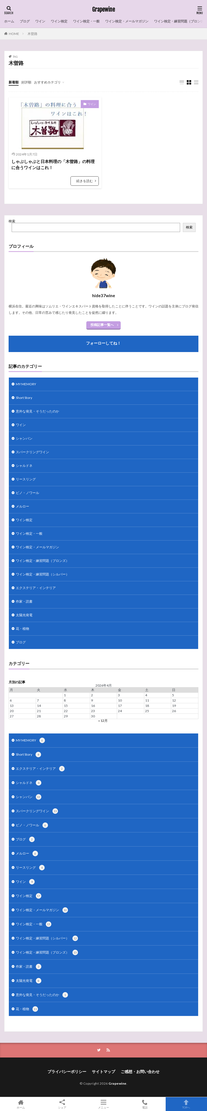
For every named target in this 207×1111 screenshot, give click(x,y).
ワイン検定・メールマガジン (126, 21)
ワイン (40, 21)
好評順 (26, 82)
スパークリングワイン (32, 452)
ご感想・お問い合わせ (140, 1071)
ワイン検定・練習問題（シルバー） (42, 574)
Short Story (24, 398)
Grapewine (103, 9)
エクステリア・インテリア (36, 588)
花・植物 (22, 628)
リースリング (26, 479)
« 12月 (103, 720)
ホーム (9, 21)
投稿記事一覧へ (102, 325)
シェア (62, 1104)
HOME (14, 34)
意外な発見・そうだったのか (37, 411)
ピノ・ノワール (27, 493)
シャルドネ (24, 465)
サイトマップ (103, 1071)
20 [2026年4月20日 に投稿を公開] (12, 711)
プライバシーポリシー (66, 1071)
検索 (12, 221)
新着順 (14, 82)
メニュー (103, 1104)
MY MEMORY (26, 384)
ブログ (25, 21)
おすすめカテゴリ (47, 82)
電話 (145, 1104)
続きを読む (84, 181)
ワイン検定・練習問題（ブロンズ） (42, 561)
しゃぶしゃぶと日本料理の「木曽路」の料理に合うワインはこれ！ (53, 164)
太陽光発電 (24, 615)
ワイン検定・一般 (86, 21)
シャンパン (24, 438)
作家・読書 (24, 601)
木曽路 (32, 34)
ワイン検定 (59, 21)
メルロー (22, 506)
